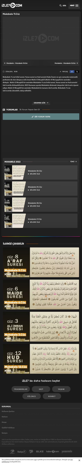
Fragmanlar (20, 389)
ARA (63, 6)
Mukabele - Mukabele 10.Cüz (15, 63)
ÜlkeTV (39, 451)
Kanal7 (12, 451)
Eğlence (31, 396)
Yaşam (61, 389)
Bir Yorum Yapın (41, 117)
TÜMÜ (73, 161)
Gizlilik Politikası (8, 427)
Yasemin (67, 451)
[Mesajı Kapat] (79, 460)
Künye (4, 422)
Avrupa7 (31, 451)
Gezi (41, 389)
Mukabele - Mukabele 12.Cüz (66, 63)
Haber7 (52, 451)
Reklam (5, 417)
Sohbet (52, 396)
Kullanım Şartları (8, 411)
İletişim (4, 433)
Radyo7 (22, 451)
